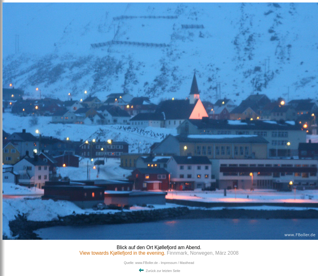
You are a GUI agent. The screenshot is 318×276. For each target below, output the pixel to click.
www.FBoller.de (146, 263)
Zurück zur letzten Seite (159, 271)
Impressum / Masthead (177, 263)
